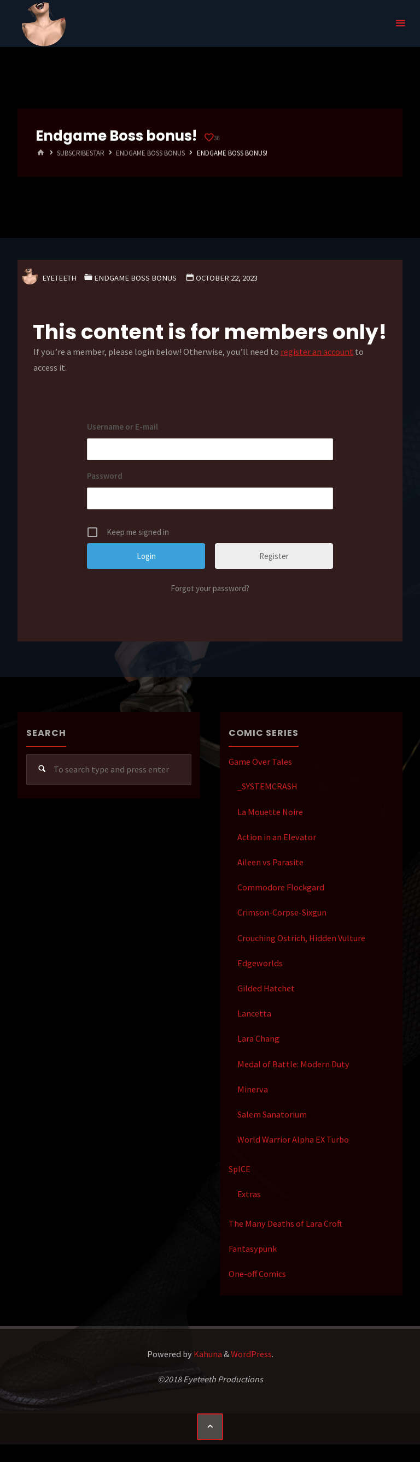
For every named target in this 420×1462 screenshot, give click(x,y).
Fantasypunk (253, 1248)
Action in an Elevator (276, 836)
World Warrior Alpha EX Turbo (293, 1139)
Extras (249, 1193)
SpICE (239, 1168)
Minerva (252, 1089)
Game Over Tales (260, 761)
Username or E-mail (122, 426)
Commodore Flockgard (280, 887)
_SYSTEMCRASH (267, 786)
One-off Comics (257, 1273)
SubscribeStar (80, 153)
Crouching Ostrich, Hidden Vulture (301, 937)
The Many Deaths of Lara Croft (285, 1223)
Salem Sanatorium (272, 1114)
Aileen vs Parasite (270, 862)
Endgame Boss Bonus (150, 153)
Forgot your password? (210, 588)
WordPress (251, 1353)
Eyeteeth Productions (44, 24)
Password (104, 476)
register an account (317, 351)
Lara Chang (258, 1038)
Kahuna (207, 1353)
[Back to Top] (210, 1426)
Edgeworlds (260, 963)
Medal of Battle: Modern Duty (293, 1064)
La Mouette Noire (270, 811)
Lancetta (254, 1013)
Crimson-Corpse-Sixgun (281, 912)
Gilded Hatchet (266, 988)
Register (274, 556)
